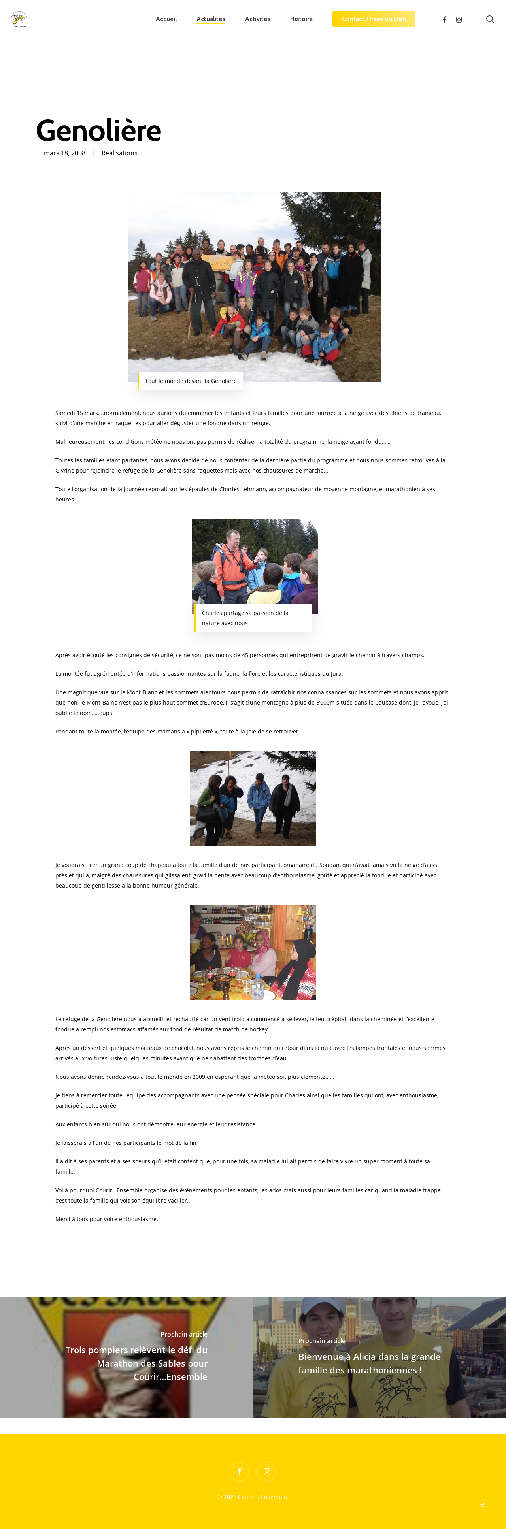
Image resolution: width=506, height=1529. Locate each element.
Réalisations (120, 153)
